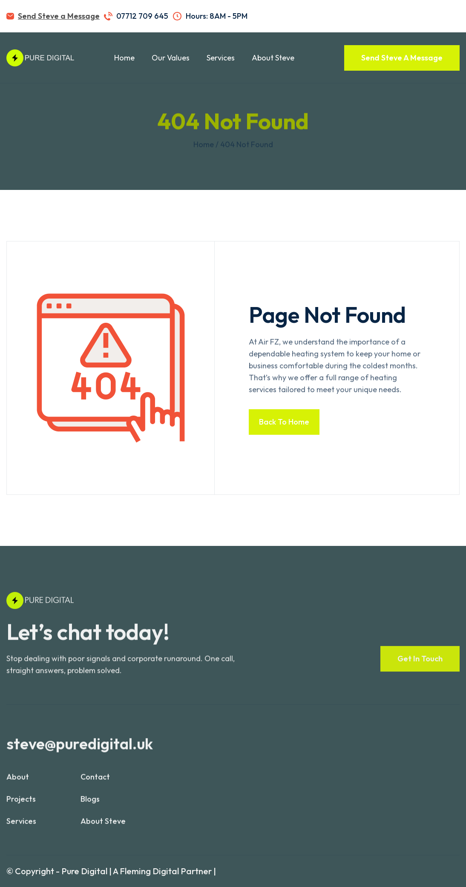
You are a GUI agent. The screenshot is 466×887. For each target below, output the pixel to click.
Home (124, 58)
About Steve (273, 58)
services (21, 825)
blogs (90, 803)
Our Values (171, 58)
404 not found (246, 144)
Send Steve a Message (59, 16)
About (17, 781)
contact (95, 781)
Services (221, 58)
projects (21, 803)
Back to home (284, 422)
